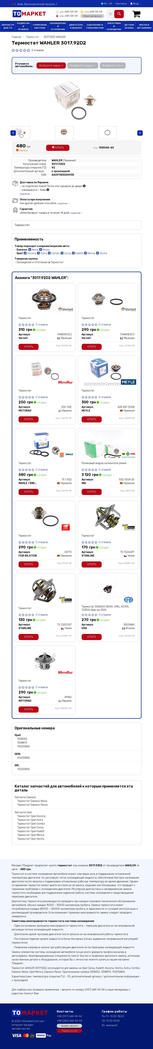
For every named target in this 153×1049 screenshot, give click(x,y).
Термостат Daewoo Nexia (32, 801)
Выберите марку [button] (51, 65)
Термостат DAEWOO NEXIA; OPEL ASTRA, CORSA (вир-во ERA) (105, 608)
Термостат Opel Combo (31, 823)
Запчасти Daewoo (25, 797)
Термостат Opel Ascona (31, 816)
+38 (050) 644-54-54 (69, 1020)
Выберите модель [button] (82, 65)
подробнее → (26, 194)
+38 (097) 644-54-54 (69, 1016)
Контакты (121, 3)
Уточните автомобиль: (24, 65)
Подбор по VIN (69, 1031)
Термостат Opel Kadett (30, 831)
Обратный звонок (91, 16)
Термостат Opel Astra (30, 819)
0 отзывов (38, 50)
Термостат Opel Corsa (30, 827)
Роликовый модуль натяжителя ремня (104, 463)
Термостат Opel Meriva (30, 835)
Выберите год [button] (112, 65)
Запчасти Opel (23, 812)
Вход (134, 3)
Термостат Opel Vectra (30, 838)
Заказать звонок (69, 1026)
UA (110, 3)
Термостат (25, 318)
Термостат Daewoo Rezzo (32, 804)
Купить (58, 147)
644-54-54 (66, 11)
